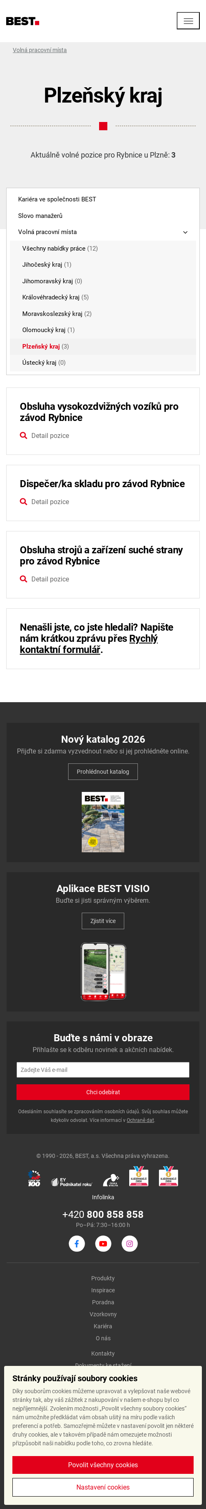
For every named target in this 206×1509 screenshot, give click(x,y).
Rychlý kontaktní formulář (89, 644)
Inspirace (103, 1290)
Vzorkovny (103, 1314)
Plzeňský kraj (45, 346)
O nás (103, 1338)
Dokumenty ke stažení (103, 1365)
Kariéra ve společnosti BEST (57, 199)
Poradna (103, 1302)
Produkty (103, 1278)
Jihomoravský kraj (52, 281)
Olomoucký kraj (48, 330)
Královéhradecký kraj (55, 297)
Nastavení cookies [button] (103, 1487)
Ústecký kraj (44, 362)
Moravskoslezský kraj (57, 314)
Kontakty (103, 1353)
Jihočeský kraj (46, 264)
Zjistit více (103, 921)
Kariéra (103, 1326)
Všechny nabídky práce (60, 248)
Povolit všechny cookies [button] (103, 1465)
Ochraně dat (140, 1120)
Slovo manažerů (40, 216)
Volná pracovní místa (40, 50)
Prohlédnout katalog (103, 771)
